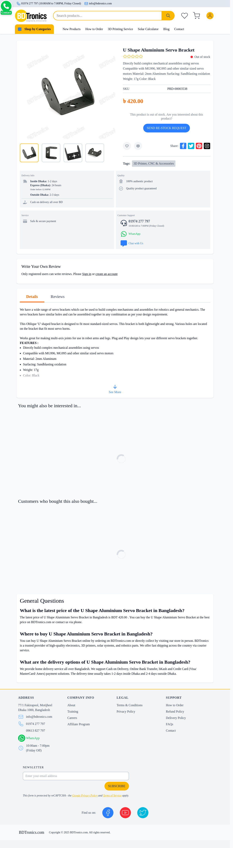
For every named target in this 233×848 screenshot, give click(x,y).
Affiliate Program (78, 724)
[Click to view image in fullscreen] (67, 91)
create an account (107, 274)
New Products (71, 29)
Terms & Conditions (129, 705)
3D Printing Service (120, 29)
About (71, 705)
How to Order (94, 29)
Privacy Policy (126, 711)
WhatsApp (33, 738)
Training (72, 711)
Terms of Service (112, 795)
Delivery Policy (176, 718)
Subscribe (116, 786)
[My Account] (210, 15)
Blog (166, 29)
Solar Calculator (148, 29)
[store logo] (31, 16)
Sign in (86, 274)
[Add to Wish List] (127, 146)
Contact (179, 29)
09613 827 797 (35, 730)
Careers (72, 718)
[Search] (168, 15)
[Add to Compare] (138, 146)
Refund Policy (175, 711)
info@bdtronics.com (98, 4)
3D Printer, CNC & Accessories (153, 163)
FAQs (169, 724)
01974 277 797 (35, 723)
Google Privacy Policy (85, 795)
